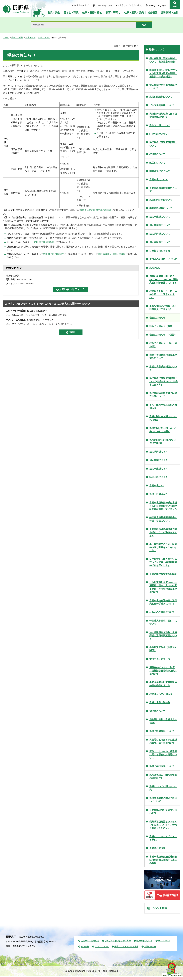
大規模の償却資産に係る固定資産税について (163, 115)
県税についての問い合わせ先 (163, 788)
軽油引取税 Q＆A (158, 477)
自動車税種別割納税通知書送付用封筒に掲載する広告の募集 (163, 859)
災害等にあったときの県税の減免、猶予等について (163, 741)
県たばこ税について (159, 125)
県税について (44, 37)
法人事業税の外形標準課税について (163, 86)
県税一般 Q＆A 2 (158, 494)
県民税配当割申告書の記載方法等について (163, 395)
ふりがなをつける (104, 5)
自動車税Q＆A (156, 485)
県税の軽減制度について (162, 731)
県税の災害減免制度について (163, 368)
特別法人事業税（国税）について (163, 622)
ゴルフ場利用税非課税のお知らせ (163, 406)
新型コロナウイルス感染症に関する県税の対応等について (163, 754)
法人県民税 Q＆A (158, 451)
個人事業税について (159, 225)
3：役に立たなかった (56, 314)
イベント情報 (160, 908)
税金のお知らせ (157, 317)
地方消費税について (159, 171)
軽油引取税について (159, 134)
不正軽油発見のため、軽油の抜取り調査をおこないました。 (163, 547)
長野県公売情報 (157, 848)
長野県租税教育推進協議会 (163, 574)
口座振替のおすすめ (159, 251)
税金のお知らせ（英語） (162, 326)
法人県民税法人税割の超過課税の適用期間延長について (163, 635)
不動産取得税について (160, 208)
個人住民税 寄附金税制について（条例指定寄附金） (163, 60)
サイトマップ (164, 942)
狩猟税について (157, 154)
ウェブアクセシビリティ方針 (118, 942)
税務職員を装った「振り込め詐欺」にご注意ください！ (163, 294)
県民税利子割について (160, 200)
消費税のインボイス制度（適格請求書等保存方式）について (163, 670)
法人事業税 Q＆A (158, 468)
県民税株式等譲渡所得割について (163, 144)
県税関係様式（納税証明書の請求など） (163, 776)
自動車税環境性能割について (163, 189)
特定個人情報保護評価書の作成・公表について (163, 519)
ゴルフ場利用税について (162, 105)
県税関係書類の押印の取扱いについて (163, 800)
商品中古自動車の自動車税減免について (163, 356)
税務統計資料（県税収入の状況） (163, 721)
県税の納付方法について (162, 766)
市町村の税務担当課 (44, 242)
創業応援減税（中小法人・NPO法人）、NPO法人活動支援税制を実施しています (163, 279)
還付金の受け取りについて (163, 259)
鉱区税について (157, 162)
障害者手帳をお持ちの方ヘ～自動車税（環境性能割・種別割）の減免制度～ (163, 73)
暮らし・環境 (17, 37)
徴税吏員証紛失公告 (159, 659)
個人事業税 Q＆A (158, 460)
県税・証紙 (30, 37)
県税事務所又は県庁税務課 (112, 254)
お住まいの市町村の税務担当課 (96, 210)
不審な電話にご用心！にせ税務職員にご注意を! (163, 307)
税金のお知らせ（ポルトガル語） (163, 344)
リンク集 (85, 948)
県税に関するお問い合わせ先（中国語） (163, 441)
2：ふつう (34, 314)
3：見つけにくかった (62, 324)
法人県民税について (159, 234)
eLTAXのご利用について (162, 612)
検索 (175, 6)
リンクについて (102, 948)
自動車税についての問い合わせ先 (163, 811)
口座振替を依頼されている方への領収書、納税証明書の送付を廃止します (163, 562)
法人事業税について (159, 217)
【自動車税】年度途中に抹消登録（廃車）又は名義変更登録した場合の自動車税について (163, 587)
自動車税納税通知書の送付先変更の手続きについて (163, 602)
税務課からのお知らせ (160, 694)
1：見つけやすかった (19, 324)
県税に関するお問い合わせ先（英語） (163, 418)
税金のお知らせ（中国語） (163, 334)
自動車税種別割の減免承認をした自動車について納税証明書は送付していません (163, 505)
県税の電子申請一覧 (159, 702)
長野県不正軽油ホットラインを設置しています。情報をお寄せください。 (163, 824)
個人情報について (144, 942)
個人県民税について (159, 242)
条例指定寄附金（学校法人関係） (163, 649)
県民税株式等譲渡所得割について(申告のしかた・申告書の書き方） (163, 381)
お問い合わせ (150, 948)
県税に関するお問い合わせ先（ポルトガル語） (163, 430)
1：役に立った (15, 314)
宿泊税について (157, 711)
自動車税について (158, 179)
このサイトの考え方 (90, 942)
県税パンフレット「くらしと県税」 (163, 838)
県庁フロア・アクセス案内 (126, 948)
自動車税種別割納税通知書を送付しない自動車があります (163, 532)
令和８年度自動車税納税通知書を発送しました (163, 684)
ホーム (6, 37)
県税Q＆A (154, 268)
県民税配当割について (160, 97)
